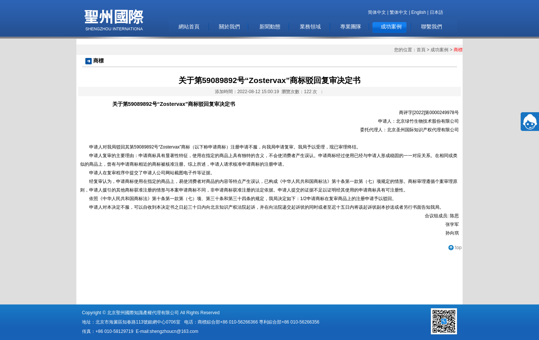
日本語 (436, 12)
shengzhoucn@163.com (174, 331)
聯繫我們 (431, 27)
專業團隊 (350, 27)
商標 (458, 49)
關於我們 (229, 27)
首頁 (421, 49)
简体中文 (377, 12)
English (418, 12)
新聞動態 (269, 27)
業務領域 (310, 27)
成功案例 (391, 27)
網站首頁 (189, 27)
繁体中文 (399, 12)
